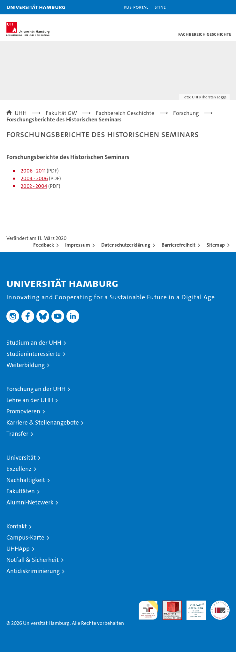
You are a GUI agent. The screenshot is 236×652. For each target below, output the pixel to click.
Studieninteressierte (33, 354)
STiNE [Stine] (160, 7)
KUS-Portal (136, 7)
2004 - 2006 (34, 178)
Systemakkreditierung (220, 604)
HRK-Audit (193, 607)
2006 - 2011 (33, 170)
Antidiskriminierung (33, 571)
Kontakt (16, 526)
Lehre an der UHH (29, 400)
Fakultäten (20, 491)
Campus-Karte (25, 537)
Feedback (43, 245)
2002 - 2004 (34, 186)
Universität (21, 458)
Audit (169, 604)
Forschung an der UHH (35, 389)
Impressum (77, 245)
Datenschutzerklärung (125, 245)
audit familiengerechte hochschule (148, 610)
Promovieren (23, 411)
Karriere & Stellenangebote (42, 422)
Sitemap (216, 245)
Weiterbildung (25, 365)
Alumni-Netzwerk (29, 502)
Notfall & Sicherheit (32, 560)
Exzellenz (19, 469)
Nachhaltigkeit (25, 480)
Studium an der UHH (33, 343)
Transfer (17, 434)
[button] (211, 7)
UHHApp (18, 549)
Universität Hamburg (35, 7)
